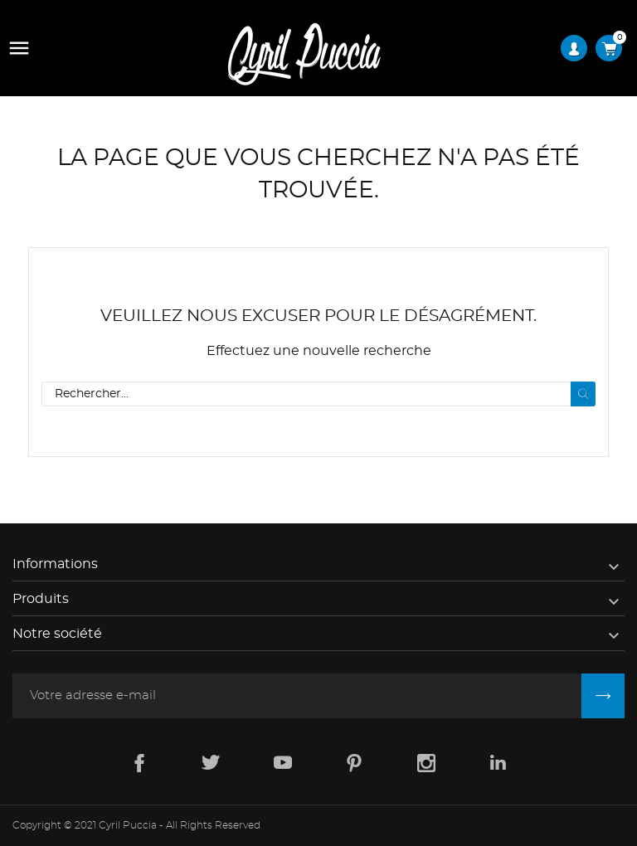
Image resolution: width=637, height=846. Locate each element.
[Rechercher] (318, 394)
